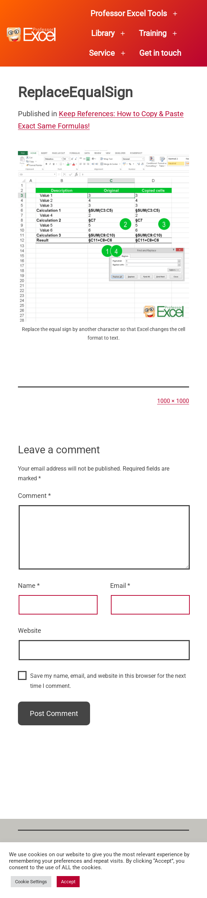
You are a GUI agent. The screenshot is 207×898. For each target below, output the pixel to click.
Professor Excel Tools (128, 13)
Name (29, 585)
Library (102, 33)
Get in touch (160, 53)
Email (120, 585)
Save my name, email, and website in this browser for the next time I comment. (108, 680)
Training (152, 33)
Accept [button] (68, 881)
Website (29, 630)
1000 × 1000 (173, 401)
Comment (34, 495)
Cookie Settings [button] (31, 881)
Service (102, 53)
